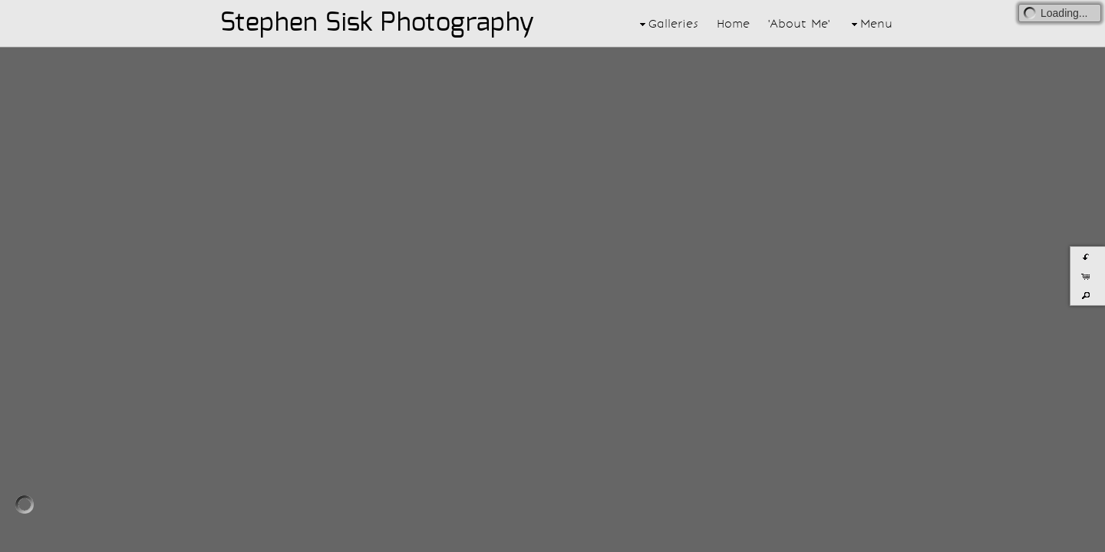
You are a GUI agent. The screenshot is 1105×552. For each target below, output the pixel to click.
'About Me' (799, 24)
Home (733, 24)
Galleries (667, 24)
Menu (870, 24)
